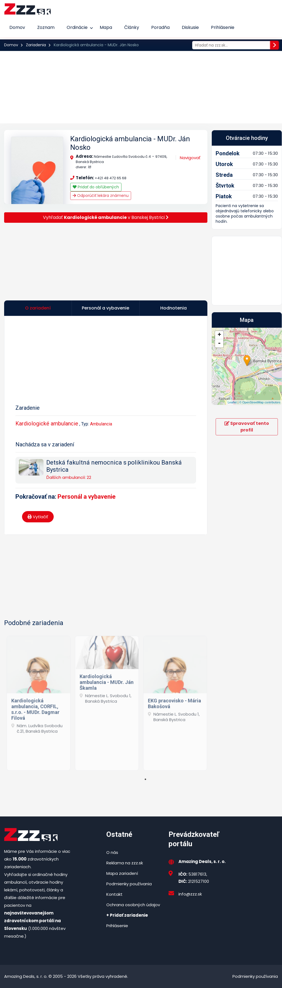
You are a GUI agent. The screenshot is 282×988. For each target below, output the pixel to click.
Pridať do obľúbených (96, 187)
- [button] (219, 343)
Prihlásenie (222, 27)
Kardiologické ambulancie (46, 423)
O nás (112, 852)
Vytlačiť (38, 517)
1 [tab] (145, 779)
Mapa (106, 27)
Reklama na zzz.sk (124, 863)
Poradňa (160, 27)
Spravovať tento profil (246, 426)
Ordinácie (77, 27)
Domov (17, 27)
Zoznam (46, 27)
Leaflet (232, 402)
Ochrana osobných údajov (133, 905)
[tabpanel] (38, 701)
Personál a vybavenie (87, 496)
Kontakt (114, 894)
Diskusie (190, 27)
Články (131, 27)
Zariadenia (36, 45)
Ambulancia (101, 424)
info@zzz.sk (190, 894)
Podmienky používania (129, 884)
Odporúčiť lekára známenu (101, 195)
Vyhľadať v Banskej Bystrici (106, 217)
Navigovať (190, 158)
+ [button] (219, 335)
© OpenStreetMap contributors (259, 402)
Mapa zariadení (122, 873)
